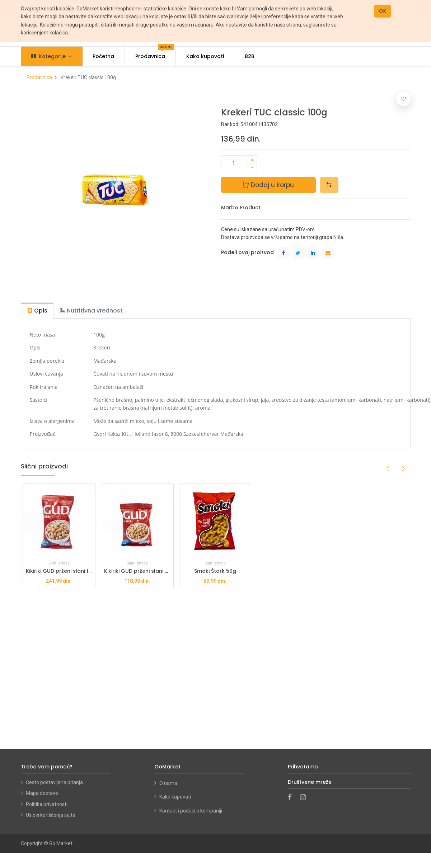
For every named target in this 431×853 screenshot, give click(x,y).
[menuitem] (104, 56)
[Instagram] (305, 798)
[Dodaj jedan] (252, 159)
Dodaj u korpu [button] (268, 184)
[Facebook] (292, 798)
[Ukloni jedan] (252, 167)
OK (382, 11)
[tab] (37, 310)
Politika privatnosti (46, 804)
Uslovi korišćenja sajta (50, 815)
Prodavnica (39, 77)
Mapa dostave (42, 793)
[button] (329, 185)
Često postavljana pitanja (54, 782)
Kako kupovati (175, 797)
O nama (168, 783)
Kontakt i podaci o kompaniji (190, 811)
